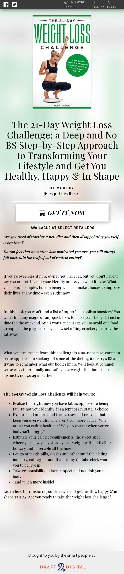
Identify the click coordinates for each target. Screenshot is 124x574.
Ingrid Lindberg (64, 193)
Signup (98, 5)
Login (111, 5)
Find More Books (74, 4)
